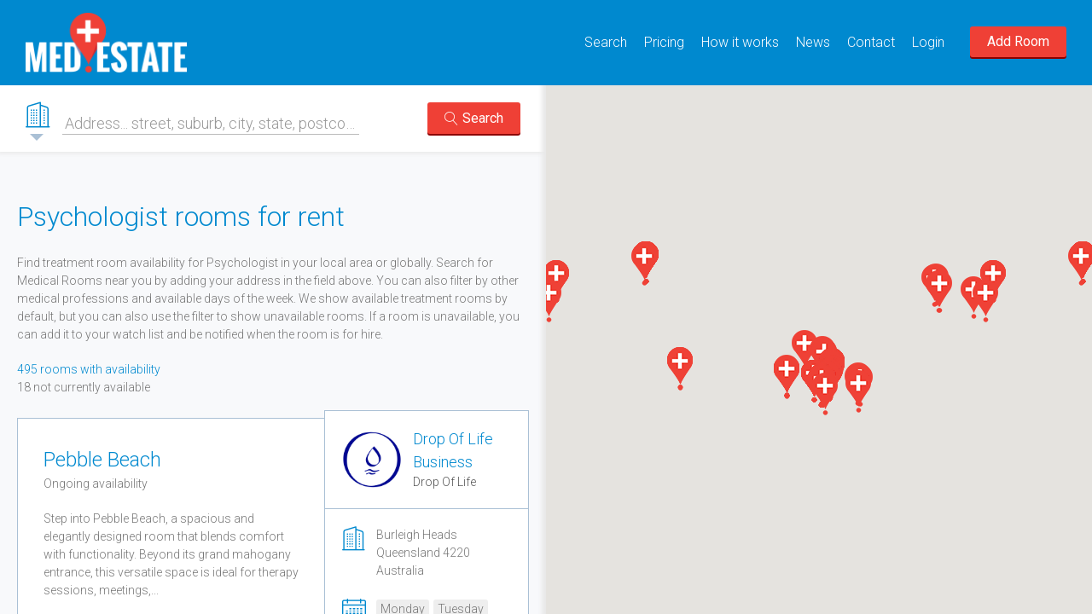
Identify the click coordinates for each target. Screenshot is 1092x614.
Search (605, 42)
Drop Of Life (444, 482)
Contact (871, 42)
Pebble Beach (102, 460)
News (813, 42)
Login (928, 42)
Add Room (1018, 41)
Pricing (664, 42)
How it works (740, 42)
